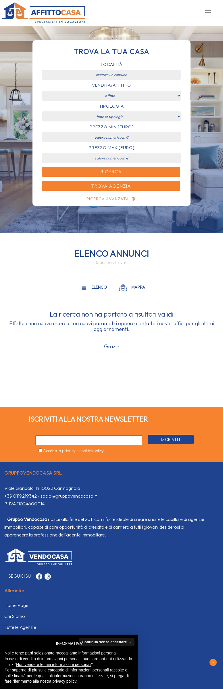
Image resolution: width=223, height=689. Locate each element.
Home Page (16, 605)
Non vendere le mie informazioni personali (53, 664)
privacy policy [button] (64, 681)
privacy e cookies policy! (83, 450)
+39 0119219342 (20, 496)
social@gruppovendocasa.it (69, 496)
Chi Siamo (14, 616)
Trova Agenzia (111, 186)
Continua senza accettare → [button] (107, 642)
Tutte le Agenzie (20, 627)
